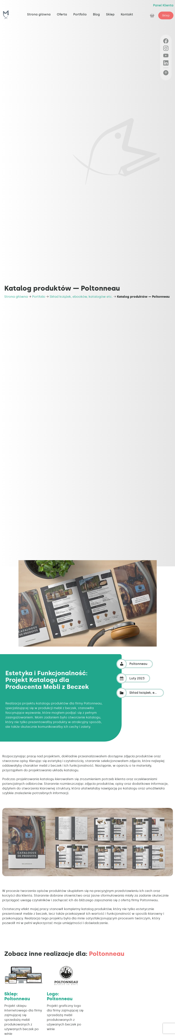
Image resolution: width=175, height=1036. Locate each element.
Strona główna (39, 11)
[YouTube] (165, 55)
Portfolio (80, 11)
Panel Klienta (163, 5)
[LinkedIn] (165, 62)
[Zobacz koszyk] (152, 15)
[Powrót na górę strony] (165, 72)
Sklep (110, 11)
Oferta (62, 11)
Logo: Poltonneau (60, 996)
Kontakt (127, 11)
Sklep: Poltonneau (17, 996)
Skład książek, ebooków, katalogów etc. (81, 297)
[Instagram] (165, 48)
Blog (96, 11)
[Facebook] (165, 41)
